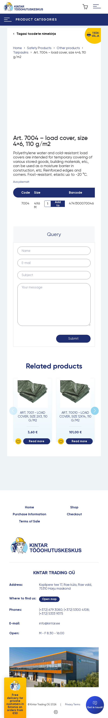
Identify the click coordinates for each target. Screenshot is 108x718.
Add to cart (58, 204)
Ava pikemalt (21, 181)
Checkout (74, 514)
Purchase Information (29, 514)
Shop (74, 507)
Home (17, 48)
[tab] (54, 234)
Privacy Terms (72, 704)
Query (54, 234)
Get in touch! (95, 705)
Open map (49, 599)
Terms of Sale (29, 521)
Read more (36, 441)
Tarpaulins (20, 52)
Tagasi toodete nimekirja (36, 34)
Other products (68, 48)
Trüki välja (95, 34)
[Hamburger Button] (97, 6)
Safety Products (39, 48)
